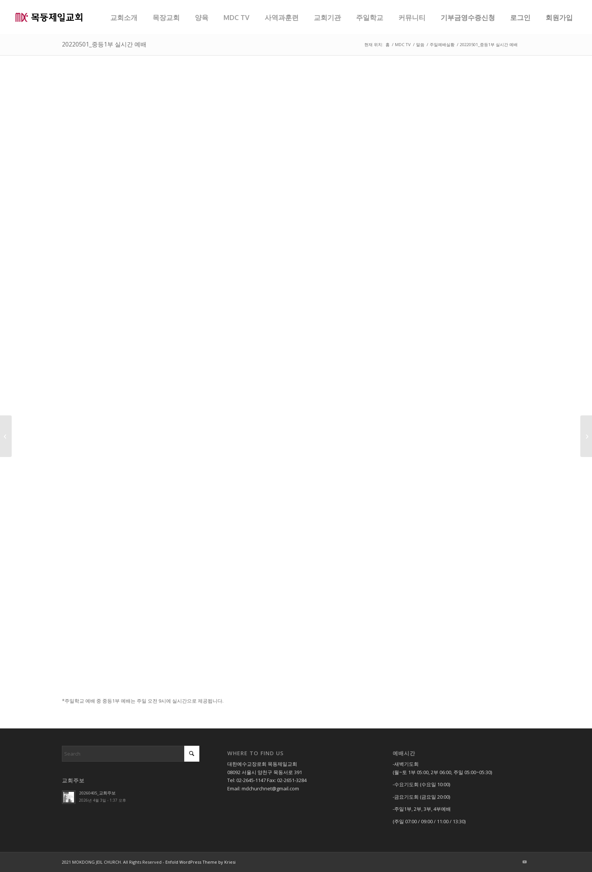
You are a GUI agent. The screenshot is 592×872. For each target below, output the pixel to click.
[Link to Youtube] (524, 861)
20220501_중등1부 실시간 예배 (104, 44)
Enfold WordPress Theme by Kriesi (200, 862)
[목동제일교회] (49, 17)
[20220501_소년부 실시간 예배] (6, 436)
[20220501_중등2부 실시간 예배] (586, 436)
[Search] (130, 754)
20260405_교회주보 (97, 793)
